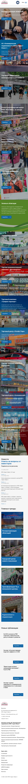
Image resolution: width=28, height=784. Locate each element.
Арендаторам (4, 762)
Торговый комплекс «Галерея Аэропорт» (10, 726)
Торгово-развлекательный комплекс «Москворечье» (13, 728)
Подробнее (16, 645)
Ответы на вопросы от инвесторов (11, 462)
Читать (2, 474)
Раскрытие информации (7, 764)
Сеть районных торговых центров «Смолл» (11, 743)
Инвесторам (4, 760)
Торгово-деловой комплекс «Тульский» (10, 733)
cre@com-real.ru (4, 718)
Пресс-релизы (4, 769)
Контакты (3, 771)
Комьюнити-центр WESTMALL (8, 735)
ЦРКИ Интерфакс (5, 767)
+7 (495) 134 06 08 (5, 716)
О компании (4, 753)
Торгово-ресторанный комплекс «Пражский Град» (13, 737)
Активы (3, 758)
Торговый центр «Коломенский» (8, 745)
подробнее (5, 18)
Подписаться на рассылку (9, 466)
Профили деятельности (6, 755)
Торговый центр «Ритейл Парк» (8, 730)
